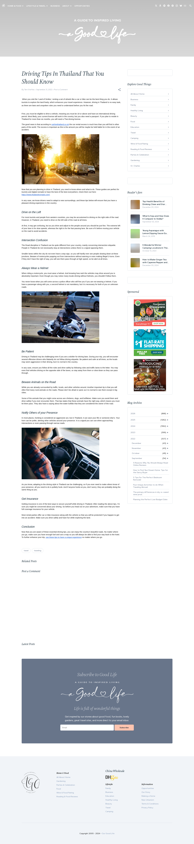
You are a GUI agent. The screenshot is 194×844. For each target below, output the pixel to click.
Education (135, 127)
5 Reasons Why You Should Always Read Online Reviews (150, 464)
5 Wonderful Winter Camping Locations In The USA (155, 246)
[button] (119, 89)
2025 (133, 420)
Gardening (135, 160)
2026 (133, 413)
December (136, 443)
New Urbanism (148, 800)
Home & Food (14, 6)
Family (133, 105)
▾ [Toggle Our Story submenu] (70, 6)
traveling (37, 550)
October (135, 453)
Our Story (146, 792)
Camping (134, 138)
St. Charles (135, 166)
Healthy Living (137, 110)
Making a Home (148, 796)
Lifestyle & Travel (36, 6)
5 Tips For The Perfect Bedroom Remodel (147, 478)
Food (133, 121)
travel (26, 550)
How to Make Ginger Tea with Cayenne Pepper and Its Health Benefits (154, 261)
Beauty (134, 116)
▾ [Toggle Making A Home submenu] (22, 6)
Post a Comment (61, 90)
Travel (133, 132)
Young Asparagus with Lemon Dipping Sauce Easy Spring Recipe (155, 232)
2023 (133, 432)
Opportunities (82, 6)
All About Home (138, 94)
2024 (133, 426)
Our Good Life (108, 833)
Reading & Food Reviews (141, 149)
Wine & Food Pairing (139, 144)
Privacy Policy (147, 807)
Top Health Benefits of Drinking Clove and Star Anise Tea (153, 203)
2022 (133, 439)
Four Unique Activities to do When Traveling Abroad (148, 486)
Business (55, 6)
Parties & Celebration (140, 155)
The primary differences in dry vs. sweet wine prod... (151, 493)
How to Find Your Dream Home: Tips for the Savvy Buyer (150, 471)
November (136, 448)
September (137, 458)
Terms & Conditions (150, 804)
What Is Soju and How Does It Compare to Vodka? (155, 217)
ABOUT (65, 6)
